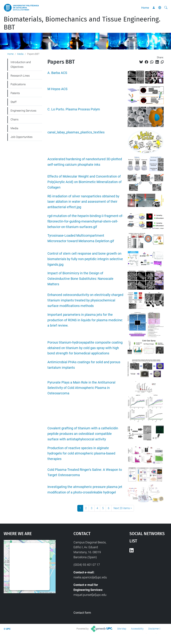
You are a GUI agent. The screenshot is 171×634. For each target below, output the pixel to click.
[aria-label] (165, 7)
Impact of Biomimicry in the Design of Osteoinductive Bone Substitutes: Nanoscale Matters (80, 278)
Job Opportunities (22, 137)
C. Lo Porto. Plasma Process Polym (73, 109)
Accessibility (137, 628)
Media (20, 54)
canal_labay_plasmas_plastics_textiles (76, 132)
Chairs (15, 119)
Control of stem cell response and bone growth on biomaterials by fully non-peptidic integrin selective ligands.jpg (85, 259)
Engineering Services (23, 110)
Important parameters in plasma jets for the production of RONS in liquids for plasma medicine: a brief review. (85, 320)
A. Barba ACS (57, 73)
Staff (14, 102)
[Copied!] (162, 62)
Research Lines (20, 75)
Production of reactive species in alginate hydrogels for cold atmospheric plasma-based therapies (81, 453)
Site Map (121, 628)
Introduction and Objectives (21, 64)
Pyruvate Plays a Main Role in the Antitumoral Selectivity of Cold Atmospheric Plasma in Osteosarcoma (81, 388)
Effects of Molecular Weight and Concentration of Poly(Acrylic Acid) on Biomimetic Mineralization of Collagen (84, 182)
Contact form (82, 612)
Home (145, 7)
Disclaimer (153, 628)
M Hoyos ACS (57, 89)
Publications (18, 84)
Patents (15, 93)
